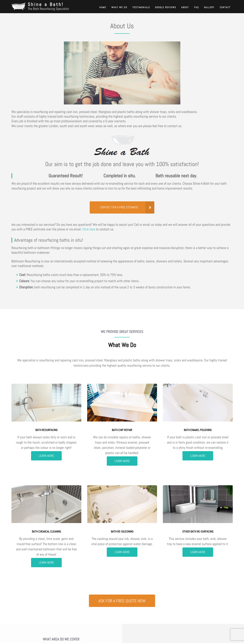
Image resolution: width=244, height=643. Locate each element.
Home (102, 7)
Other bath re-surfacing (197, 531)
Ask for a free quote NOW (122, 600)
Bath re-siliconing (122, 531)
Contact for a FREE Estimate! (119, 207)
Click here (88, 229)
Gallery (209, 7)
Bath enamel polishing (198, 430)
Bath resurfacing (46, 430)
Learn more (46, 456)
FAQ (196, 7)
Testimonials (141, 7)
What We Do (119, 7)
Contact (225, 7)
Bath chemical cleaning (46, 531)
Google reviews (165, 7)
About (185, 7)
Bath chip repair (122, 430)
